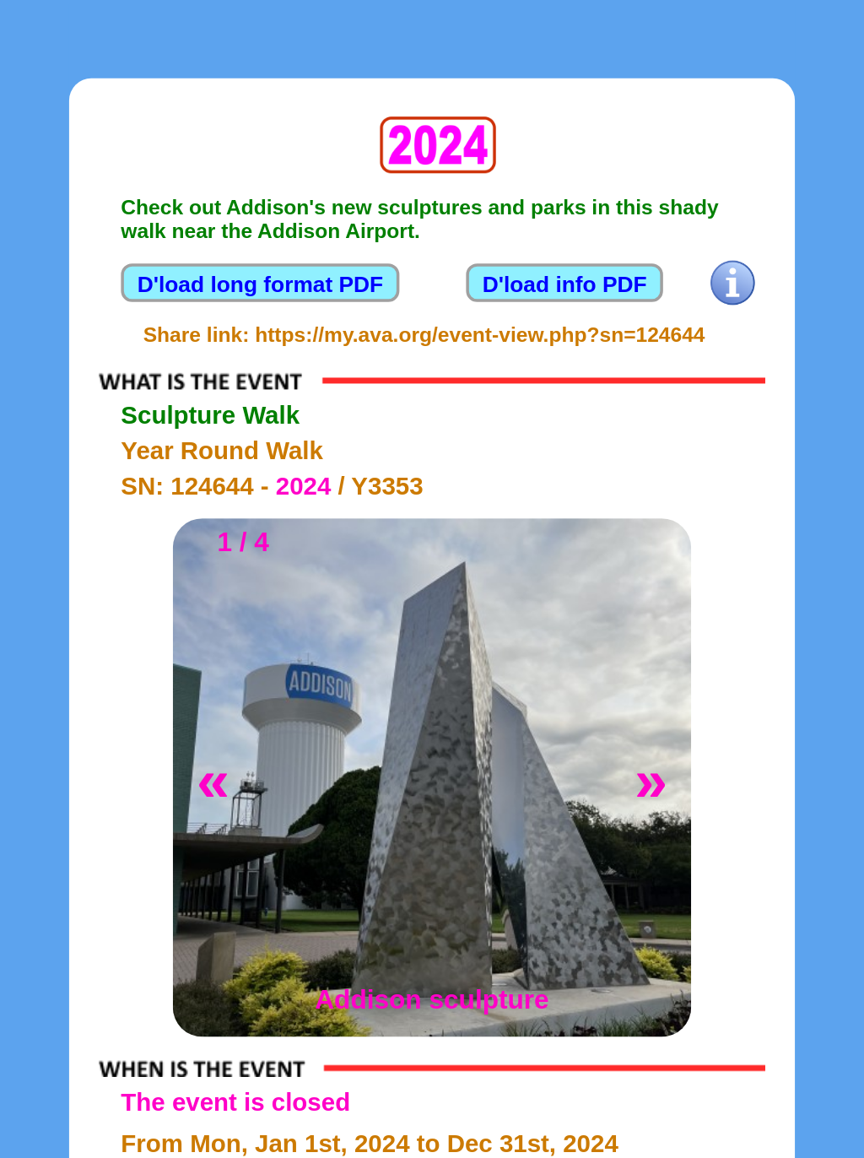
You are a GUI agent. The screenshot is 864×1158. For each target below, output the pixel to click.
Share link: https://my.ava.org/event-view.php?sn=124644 (424, 335)
